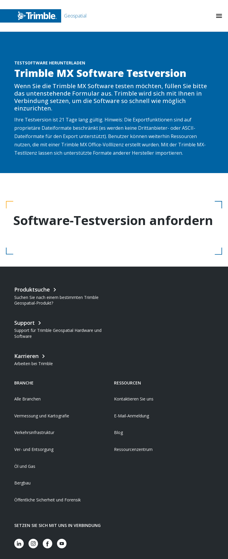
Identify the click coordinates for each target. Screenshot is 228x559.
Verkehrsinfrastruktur (34, 432)
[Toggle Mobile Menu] (219, 16)
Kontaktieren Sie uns (133, 399)
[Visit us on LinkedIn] (19, 543)
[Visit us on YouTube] (61, 543)
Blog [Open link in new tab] (118, 432)
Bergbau (22, 483)
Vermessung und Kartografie (41, 416)
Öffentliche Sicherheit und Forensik (47, 500)
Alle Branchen (27, 399)
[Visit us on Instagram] (33, 543)
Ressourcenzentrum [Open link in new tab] (133, 449)
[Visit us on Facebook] (47, 543)
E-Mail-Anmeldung (131, 416)
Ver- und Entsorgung (33, 449)
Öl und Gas (24, 466)
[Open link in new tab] (64, 359)
